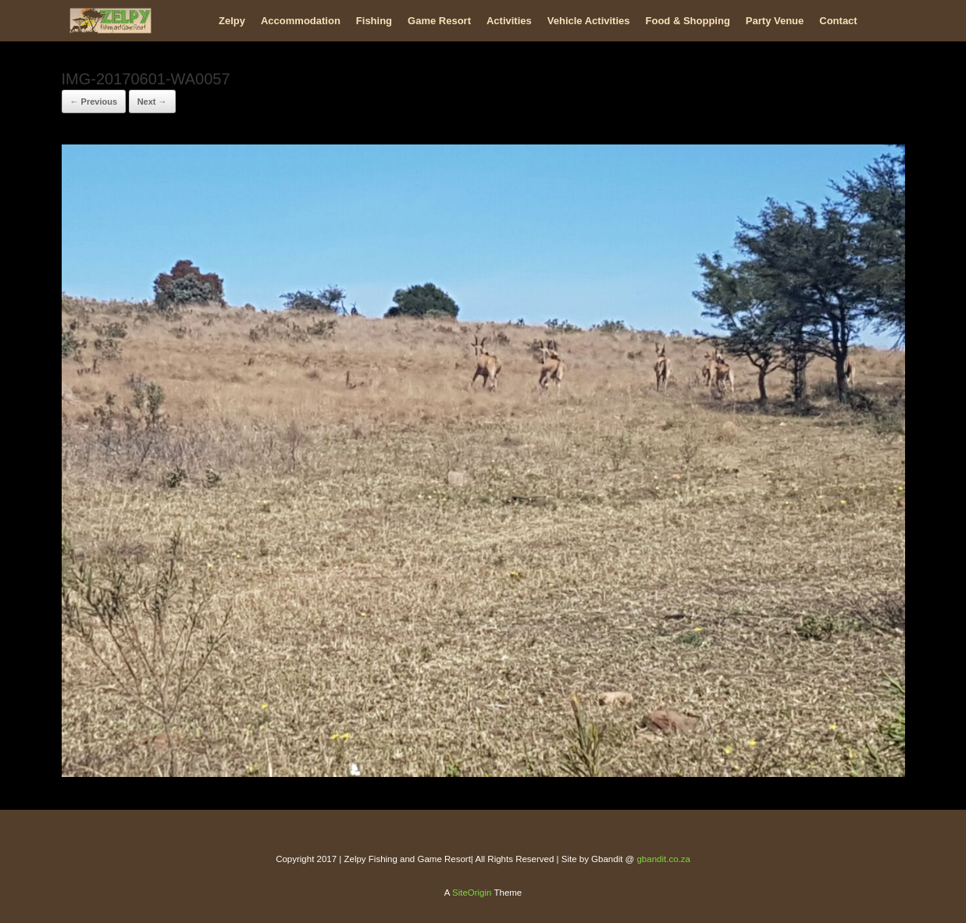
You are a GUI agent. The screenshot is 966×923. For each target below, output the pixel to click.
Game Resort (439, 21)
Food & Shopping (688, 21)
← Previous (94, 101)
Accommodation (300, 21)
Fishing (374, 21)
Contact (838, 21)
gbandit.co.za (663, 859)
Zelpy (232, 21)
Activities (509, 21)
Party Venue (775, 21)
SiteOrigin (472, 892)
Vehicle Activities (588, 21)
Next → (152, 101)
